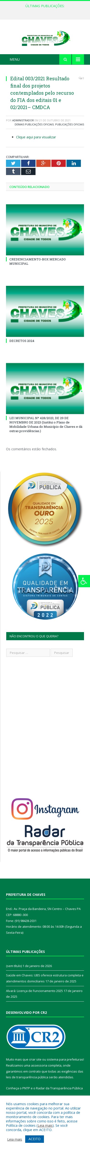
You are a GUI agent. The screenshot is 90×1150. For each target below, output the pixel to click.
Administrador (23, 129)
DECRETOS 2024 (21, 349)
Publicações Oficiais (69, 133)
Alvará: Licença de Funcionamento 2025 (34, 999)
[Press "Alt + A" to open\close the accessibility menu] (84, 581)
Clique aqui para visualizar (36, 145)
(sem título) (14, 974)
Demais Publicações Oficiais (34, 133)
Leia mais (45, 1125)
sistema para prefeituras (65, 1068)
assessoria (39, 1074)
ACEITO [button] (35, 1139)
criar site (35, 1068)
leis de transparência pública (27, 1086)
